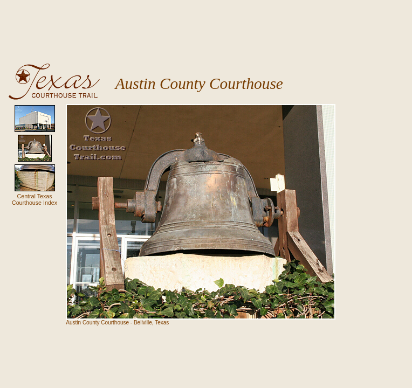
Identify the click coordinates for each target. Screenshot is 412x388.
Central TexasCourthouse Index (34, 199)
